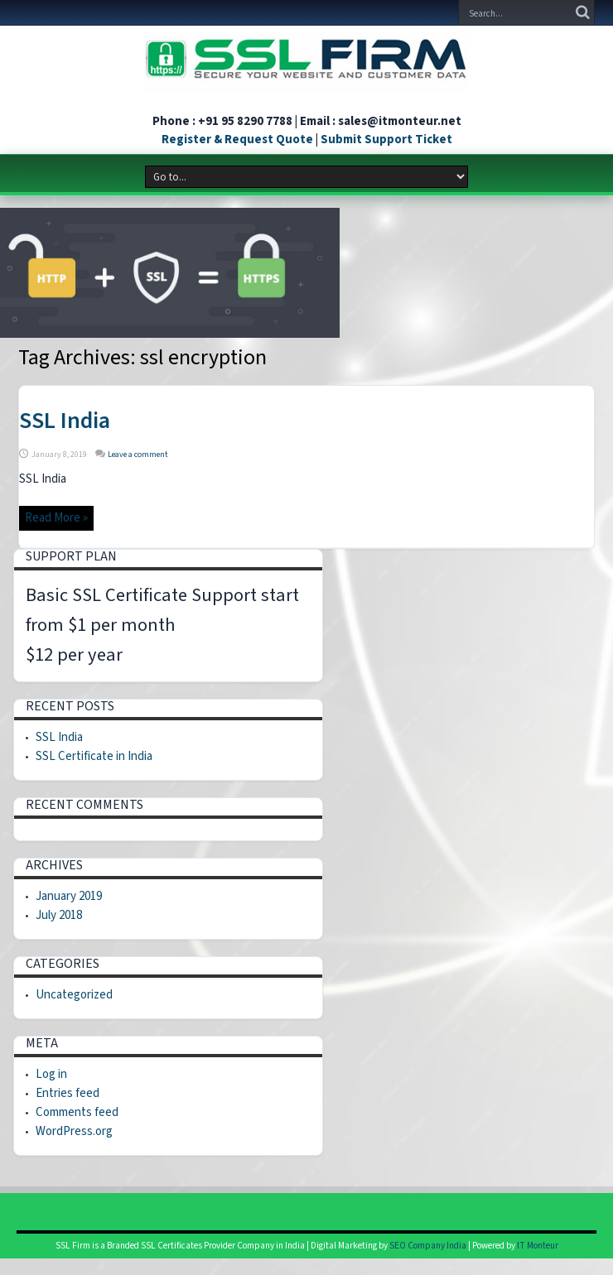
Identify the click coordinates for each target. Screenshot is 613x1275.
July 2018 (59, 915)
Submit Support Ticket (386, 139)
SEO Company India (427, 1246)
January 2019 (69, 896)
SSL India (64, 420)
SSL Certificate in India (94, 756)
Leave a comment (138, 454)
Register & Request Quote (237, 139)
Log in (51, 1074)
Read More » (56, 518)
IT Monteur (537, 1246)
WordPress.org (74, 1131)
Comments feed (77, 1112)
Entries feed (67, 1093)
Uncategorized (74, 994)
